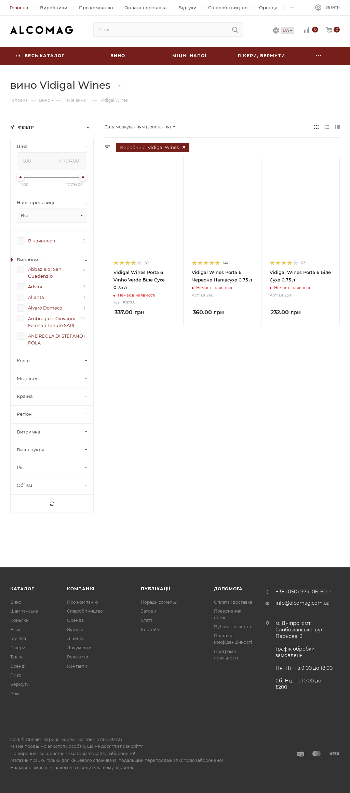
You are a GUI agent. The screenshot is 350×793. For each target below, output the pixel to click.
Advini (35, 286)
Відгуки (75, 629)
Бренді (17, 666)
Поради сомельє (159, 602)
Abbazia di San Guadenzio (45, 272)
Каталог (22, 588)
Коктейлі (150, 629)
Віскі (15, 629)
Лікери (17, 647)
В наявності (41, 240)
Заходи (148, 611)
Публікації (156, 588)
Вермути (19, 684)
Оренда (75, 620)
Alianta (36, 297)
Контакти (77, 666)
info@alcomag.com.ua (302, 603)
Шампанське (24, 611)
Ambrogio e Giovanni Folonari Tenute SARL (52, 322)
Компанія (80, 588)
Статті (147, 620)
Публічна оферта (232, 626)
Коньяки (19, 620)
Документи (79, 647)
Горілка (18, 638)
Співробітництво (85, 611)
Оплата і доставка (233, 602)
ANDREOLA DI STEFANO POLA (55, 339)
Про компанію (82, 602)
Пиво (16, 675)
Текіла (17, 656)
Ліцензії (75, 638)
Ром (14, 693)
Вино (16, 602)
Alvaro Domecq (45, 308)
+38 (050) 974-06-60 (301, 591)
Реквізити (77, 656)
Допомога (228, 588)
